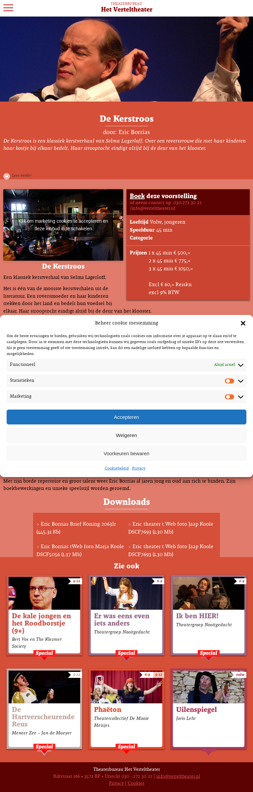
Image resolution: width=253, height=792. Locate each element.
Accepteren (126, 417)
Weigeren (126, 435)
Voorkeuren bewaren (126, 453)
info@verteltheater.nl (178, 776)
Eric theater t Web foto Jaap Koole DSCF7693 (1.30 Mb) (170, 528)
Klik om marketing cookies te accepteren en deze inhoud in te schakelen (63, 224)
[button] (243, 323)
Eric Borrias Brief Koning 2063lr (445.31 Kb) (76, 528)
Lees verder (21, 176)
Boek (137, 196)
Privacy (138, 468)
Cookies (136, 783)
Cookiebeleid (117, 468)
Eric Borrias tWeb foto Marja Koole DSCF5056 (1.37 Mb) (80, 550)
